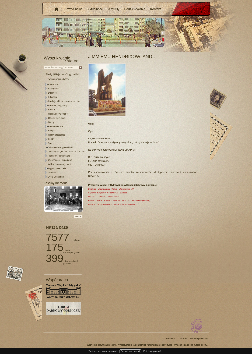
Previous (43, 33)
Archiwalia (53, 84)
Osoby (51, 122)
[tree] (63, 130)
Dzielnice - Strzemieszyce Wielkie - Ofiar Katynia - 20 (111, 189)
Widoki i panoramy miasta (60, 164)
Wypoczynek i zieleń (57, 168)
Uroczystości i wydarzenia (60, 160)
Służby (51, 139)
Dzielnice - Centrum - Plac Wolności (103, 197)
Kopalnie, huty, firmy (57, 105)
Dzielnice (52, 93)
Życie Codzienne (56, 177)
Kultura (51, 109)
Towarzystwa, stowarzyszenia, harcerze (66, 151)
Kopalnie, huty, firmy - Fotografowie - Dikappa (107, 193)
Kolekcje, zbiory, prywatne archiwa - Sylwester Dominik (111, 204)
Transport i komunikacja (59, 156)
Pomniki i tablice (55, 126)
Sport (50, 143)
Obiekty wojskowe (56, 118)
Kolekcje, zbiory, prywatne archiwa (64, 101)
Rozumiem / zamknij (130, 351)
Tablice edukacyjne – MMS (60, 147)
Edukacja (52, 97)
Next (162, 33)
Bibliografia (53, 88)
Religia (51, 130)
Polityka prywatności (152, 351)
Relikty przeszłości (56, 135)
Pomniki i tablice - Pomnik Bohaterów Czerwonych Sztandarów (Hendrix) (119, 200)
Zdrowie (52, 172)
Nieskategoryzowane (58, 114)
